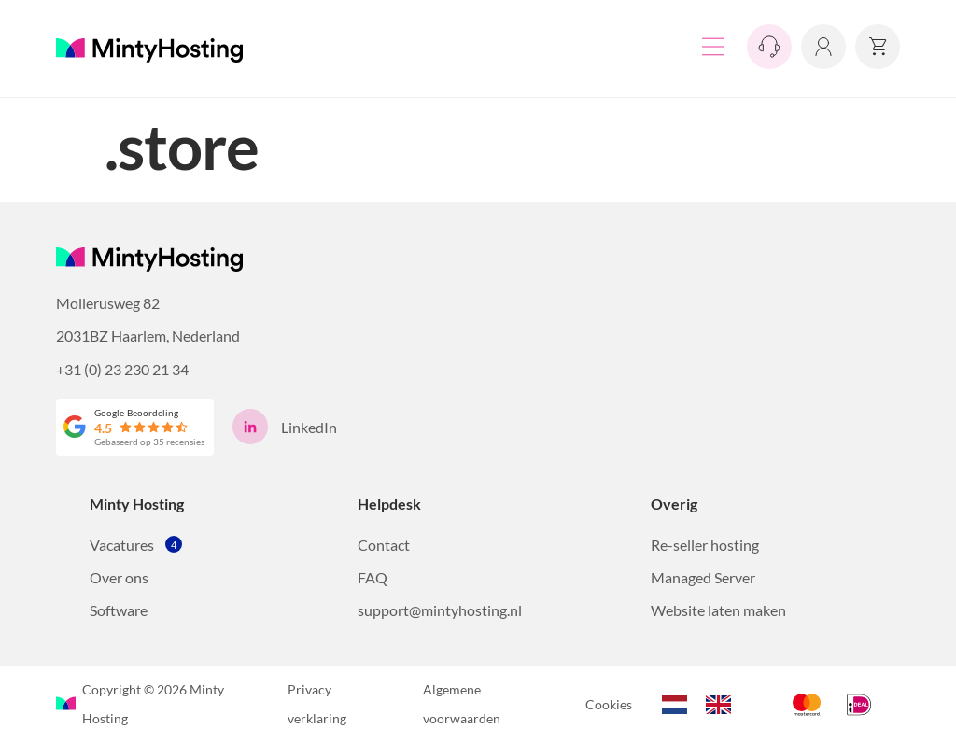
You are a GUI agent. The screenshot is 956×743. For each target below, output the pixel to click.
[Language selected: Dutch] (706, 702)
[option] (723, 704)
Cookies (608, 704)
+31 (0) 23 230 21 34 (122, 369)
